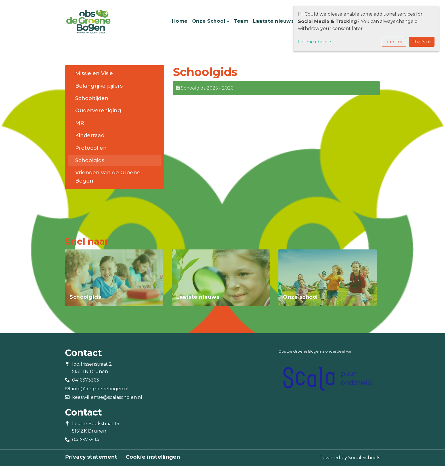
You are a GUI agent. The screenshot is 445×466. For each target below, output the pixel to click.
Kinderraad (89, 135)
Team (241, 21)
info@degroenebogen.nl (100, 388)
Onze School (209, 21)
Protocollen (91, 148)
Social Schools (364, 457)
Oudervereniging (98, 110)
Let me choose (314, 42)
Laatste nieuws (273, 21)
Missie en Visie (94, 73)
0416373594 (85, 439)
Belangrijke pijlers (99, 86)
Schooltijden (91, 98)
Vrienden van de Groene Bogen (107, 177)
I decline (394, 42)
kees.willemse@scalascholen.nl (107, 397)
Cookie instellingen (153, 456)
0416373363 (85, 380)
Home (180, 21)
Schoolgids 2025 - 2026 (204, 88)
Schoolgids (89, 160)
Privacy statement (91, 456)
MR (79, 123)
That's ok (422, 42)
